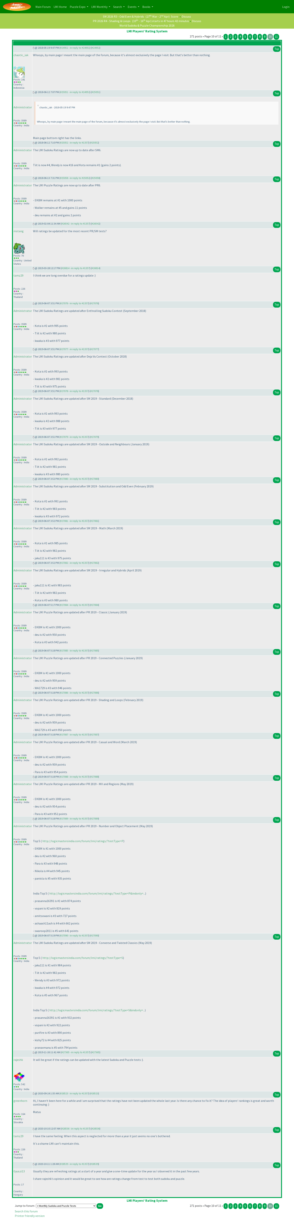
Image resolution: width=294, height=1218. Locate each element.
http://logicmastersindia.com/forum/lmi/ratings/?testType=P (82, 841)
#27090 (94, 935)
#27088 (94, 776)
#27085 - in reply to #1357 (74, 650)
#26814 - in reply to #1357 (76, 268)
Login (286, 7)
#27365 (96, 1052)
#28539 (94, 1164)
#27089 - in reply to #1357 (74, 818)
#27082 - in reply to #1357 (74, 562)
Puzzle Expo (78, 7)
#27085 (94, 650)
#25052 (94, 142)
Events (132, 7)
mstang (19, 231)
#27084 (94, 605)
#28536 (96, 1128)
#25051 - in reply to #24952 (75, 92)
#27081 (94, 521)
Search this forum (26, 1211)
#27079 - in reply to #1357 (74, 437)
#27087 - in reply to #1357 (74, 734)
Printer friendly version (30, 1216)
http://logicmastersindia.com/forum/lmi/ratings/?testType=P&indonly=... (97, 893)
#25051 (96, 92)
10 (270, 36)
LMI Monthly (99, 7)
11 (276, 36)
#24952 (96, 47)
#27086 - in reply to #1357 (74, 692)
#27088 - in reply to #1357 (74, 776)
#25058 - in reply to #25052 (75, 178)
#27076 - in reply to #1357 (74, 303)
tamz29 (18, 275)
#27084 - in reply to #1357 (74, 605)
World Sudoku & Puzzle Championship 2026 (147, 25)
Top (276, 49)
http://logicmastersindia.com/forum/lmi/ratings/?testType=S (82, 958)
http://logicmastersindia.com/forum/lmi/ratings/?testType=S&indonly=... (97, 1010)
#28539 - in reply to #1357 (74, 1164)
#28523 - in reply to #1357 (74, 1093)
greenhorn (20, 1101)
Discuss (186, 16)
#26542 (96, 223)
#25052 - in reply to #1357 (74, 142)
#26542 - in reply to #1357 (76, 223)
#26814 (96, 268)
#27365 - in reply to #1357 (76, 1052)
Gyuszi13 (19, 1171)
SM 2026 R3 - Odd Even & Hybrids (123, 16)
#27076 (94, 303)
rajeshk (18, 1060)
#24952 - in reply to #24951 (75, 47)
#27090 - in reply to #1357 (74, 935)
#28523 (94, 1093)
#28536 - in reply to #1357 (76, 1128)
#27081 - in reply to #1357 (74, 521)
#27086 (94, 692)
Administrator (23, 107)
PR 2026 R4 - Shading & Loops (111, 21)
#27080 (94, 478)
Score (174, 16)
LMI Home (61, 6)
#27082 (94, 562)
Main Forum (43, 6)
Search (117, 7)
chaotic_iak (21, 55)
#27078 (94, 391)
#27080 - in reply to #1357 (74, 478)
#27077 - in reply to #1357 (74, 349)
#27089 (94, 818)
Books (146, 7)
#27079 (94, 437)
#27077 (94, 349)
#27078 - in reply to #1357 (74, 391)
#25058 (96, 178)
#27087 (94, 734)
